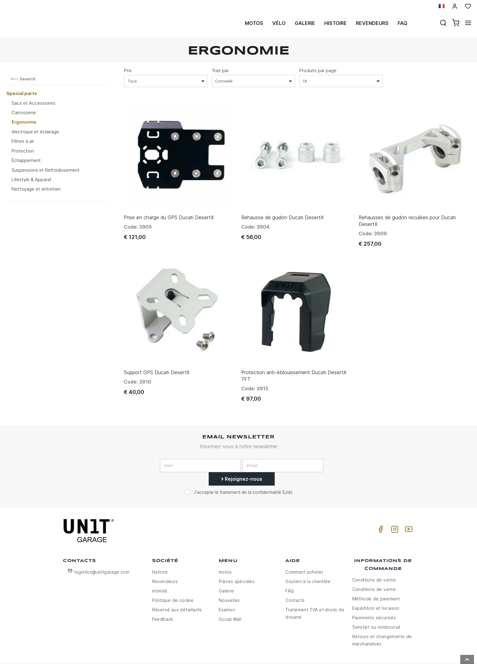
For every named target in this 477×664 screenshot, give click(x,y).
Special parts (21, 93)
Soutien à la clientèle (307, 557)
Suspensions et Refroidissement (45, 170)
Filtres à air (23, 141)
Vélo (279, 23)
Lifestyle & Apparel (31, 179)
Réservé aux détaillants (177, 586)
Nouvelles (229, 576)
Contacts (295, 576)
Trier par (220, 70)
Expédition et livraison (375, 584)
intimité (159, 567)
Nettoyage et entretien (36, 189)
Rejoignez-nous (241, 456)
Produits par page (317, 70)
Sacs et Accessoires (33, 103)
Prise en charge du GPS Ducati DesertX (169, 206)
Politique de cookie (173, 576)
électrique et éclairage (35, 132)
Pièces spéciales (237, 557)
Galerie (305, 23)
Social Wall (230, 595)
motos (254, 23)
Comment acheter (304, 548)
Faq (402, 23)
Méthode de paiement (376, 575)
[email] (282, 442)
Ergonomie (24, 122)
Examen (227, 586)
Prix (128, 70)
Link (287, 469)
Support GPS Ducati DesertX (157, 349)
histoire (335, 23)
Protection (23, 151)
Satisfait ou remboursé (376, 603)
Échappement (26, 160)
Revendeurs (372, 23)
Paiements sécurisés (374, 594)
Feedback (162, 595)
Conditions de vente (374, 556)
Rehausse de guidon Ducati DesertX (282, 206)
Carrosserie (24, 112)
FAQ (289, 567)
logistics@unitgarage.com (102, 548)
